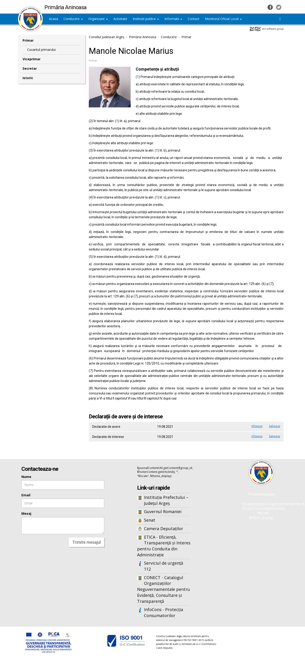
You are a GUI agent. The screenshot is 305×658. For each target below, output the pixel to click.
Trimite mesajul (86, 542)
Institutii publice (146, 19)
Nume (26, 476)
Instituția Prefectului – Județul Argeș (166, 500)
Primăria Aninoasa (142, 37)
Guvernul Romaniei (162, 511)
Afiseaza (256, 426)
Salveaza (274, 426)
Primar (28, 40)
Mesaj (26, 513)
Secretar (30, 68)
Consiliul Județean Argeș (106, 37)
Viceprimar (31, 59)
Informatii (173, 19)
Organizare (98, 19)
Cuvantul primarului (41, 49)
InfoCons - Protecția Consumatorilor (163, 612)
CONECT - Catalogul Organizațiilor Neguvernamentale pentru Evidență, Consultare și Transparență (163, 589)
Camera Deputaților (163, 528)
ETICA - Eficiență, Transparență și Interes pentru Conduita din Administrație (163, 545)
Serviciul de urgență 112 (163, 566)
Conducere (73, 19)
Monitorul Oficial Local (223, 19)
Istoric (28, 78)
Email (25, 495)
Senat (149, 520)
